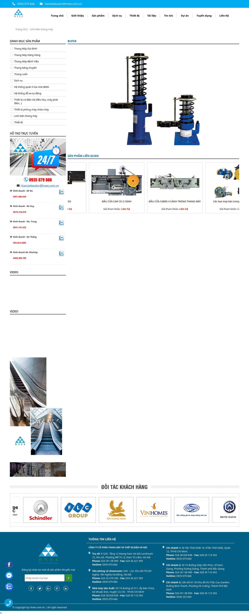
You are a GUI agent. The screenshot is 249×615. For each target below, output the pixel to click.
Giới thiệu (77, 15)
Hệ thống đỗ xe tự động (27, 93)
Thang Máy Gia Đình (25, 48)
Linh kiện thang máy (41, 29)
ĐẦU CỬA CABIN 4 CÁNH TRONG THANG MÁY (211, 201)
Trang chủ (57, 15)
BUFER (72, 41)
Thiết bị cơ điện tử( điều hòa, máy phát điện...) (36, 101)
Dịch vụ (117, 15)
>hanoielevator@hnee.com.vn (39, 185)
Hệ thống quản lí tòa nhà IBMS (31, 87)
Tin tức (168, 15)
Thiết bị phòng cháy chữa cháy (31, 109)
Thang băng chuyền (25, 67)
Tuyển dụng (204, 15)
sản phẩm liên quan (83, 156)
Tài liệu (151, 15)
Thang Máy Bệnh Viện (26, 61)
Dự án (185, 15)
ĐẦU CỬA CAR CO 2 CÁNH (153, 201)
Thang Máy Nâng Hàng (27, 55)
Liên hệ (224, 15)
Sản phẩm (98, 15)
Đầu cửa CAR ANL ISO (95, 201)
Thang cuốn (21, 74)
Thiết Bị (135, 15)
